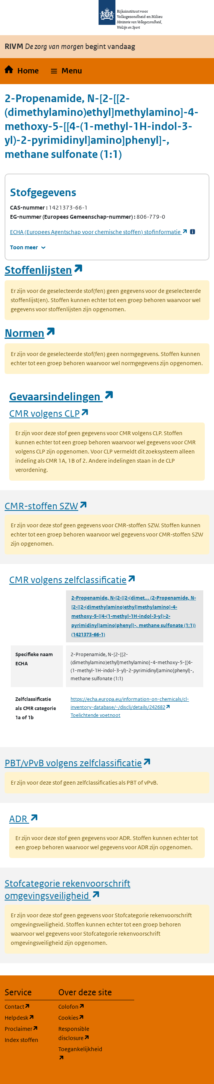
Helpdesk (27, 1017)
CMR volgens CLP (49, 413)
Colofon (80, 1006)
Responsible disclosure (80, 1033)
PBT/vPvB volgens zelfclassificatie (78, 762)
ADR (24, 818)
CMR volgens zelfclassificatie (73, 579)
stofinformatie (99, 232)
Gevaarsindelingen (61, 396)
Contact (27, 1006)
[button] (66, 71)
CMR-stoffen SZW (46, 505)
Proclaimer (27, 1028)
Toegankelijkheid (80, 1053)
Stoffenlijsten (44, 270)
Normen (30, 333)
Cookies (80, 1017)
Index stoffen (21, 1039)
